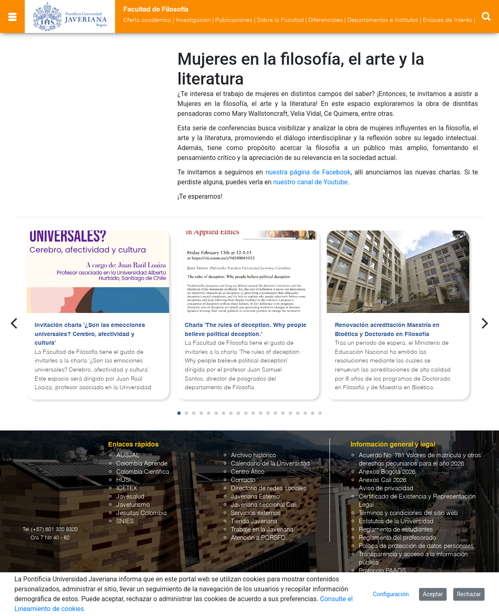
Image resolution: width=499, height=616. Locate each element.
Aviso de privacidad (386, 488)
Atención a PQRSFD (258, 538)
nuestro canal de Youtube (310, 182)
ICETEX (126, 488)
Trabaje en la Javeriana (262, 530)
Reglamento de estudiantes (396, 530)
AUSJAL (127, 455)
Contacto (243, 480)
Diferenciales (325, 20)
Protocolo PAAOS (382, 571)
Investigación (193, 20)
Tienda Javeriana (254, 521)
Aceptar (433, 594)
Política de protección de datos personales (416, 546)
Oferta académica (147, 20)
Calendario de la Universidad (270, 464)
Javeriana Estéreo (255, 497)
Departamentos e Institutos (382, 20)
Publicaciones (233, 20)
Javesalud (130, 497)
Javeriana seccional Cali (264, 505)
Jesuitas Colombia (141, 513)
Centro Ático (247, 472)
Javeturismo (133, 505)
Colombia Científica (142, 472)
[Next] (484, 323)
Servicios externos (256, 513)
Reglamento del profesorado (397, 538)
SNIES (125, 521)
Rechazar (469, 594)
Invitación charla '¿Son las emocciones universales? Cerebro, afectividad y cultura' (90, 334)
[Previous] (15, 323)
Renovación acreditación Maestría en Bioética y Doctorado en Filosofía (387, 329)
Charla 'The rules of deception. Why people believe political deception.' (245, 329)
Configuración (391, 594)
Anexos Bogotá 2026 (387, 472)
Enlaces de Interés (447, 20)
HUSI (123, 480)
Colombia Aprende (141, 464)
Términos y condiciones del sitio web (408, 513)
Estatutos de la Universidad (396, 521)
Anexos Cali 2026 (382, 480)
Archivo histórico (253, 455)
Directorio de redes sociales (269, 488)
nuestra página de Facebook (308, 172)
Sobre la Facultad (280, 20)
